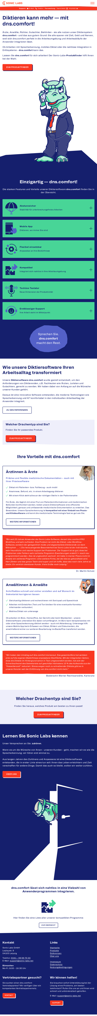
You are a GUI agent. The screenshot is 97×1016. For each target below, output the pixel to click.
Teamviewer (61, 8)
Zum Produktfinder (17, 67)
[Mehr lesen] (90, 208)
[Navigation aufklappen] (92, 3)
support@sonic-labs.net (21, 962)
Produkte (54, 952)
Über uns (11, 775)
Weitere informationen (23, 523)
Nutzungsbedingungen (61, 969)
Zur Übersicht (48, 926)
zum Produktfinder (48, 716)
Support (56, 1004)
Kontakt (9, 997)
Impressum (55, 963)
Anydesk (72, 8)
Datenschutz (56, 966)
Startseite (55, 949)
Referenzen (56, 955)
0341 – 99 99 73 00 (20, 959)
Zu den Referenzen (17, 410)
